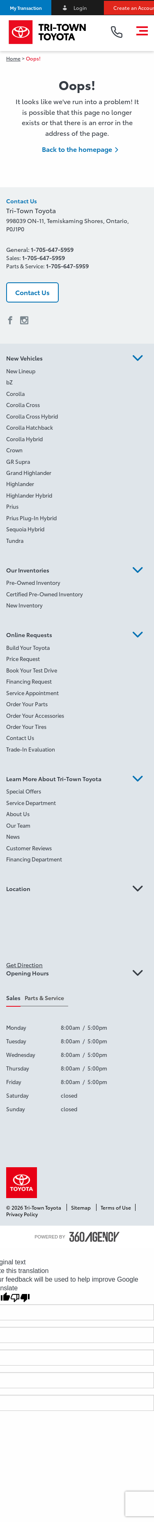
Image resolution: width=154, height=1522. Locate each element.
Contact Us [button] (32, 292)
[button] (25, 7)
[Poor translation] (20, 1297)
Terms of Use (116, 1207)
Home (13, 58)
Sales (13, 998)
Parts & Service (44, 998)
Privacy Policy (22, 1213)
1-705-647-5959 (52, 249)
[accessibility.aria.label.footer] (94, 1237)
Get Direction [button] (24, 965)
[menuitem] (77, 371)
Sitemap (81, 1207)
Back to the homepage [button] (77, 149)
